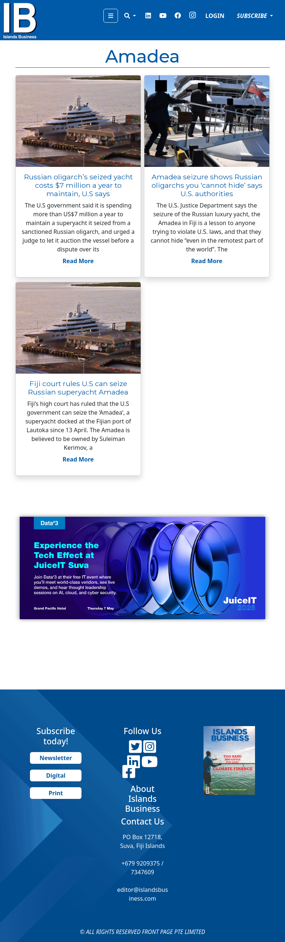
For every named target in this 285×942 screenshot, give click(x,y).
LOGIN (214, 16)
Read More (78, 261)
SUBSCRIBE (253, 16)
